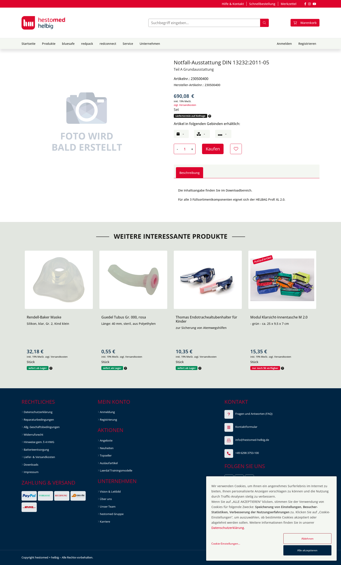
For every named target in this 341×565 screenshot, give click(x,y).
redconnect (108, 44)
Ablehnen (307, 538)
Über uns (106, 499)
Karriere (105, 521)
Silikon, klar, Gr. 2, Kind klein (48, 324)
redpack (87, 44)
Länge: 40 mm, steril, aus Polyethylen (128, 324)
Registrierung (108, 420)
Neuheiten (107, 448)
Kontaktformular (246, 427)
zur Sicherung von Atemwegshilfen (201, 328)
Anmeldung (107, 412)
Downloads (31, 465)
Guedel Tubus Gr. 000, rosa (123, 317)
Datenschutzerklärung (38, 412)
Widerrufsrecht (33, 435)
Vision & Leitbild (110, 491)
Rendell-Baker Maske (44, 317)
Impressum (31, 472)
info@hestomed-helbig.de (252, 440)
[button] (209, 116)
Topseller (106, 455)
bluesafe (68, 44)
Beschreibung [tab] (189, 173)
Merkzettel (288, 4)
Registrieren (307, 44)
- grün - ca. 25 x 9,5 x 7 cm (269, 324)
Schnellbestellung (262, 4)
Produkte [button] (48, 44)
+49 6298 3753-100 (247, 453)
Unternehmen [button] (150, 44)
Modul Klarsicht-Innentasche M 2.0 (279, 317)
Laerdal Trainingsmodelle (116, 470)
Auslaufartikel (109, 463)
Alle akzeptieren (307, 550)
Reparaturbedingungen (39, 420)
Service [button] (128, 44)
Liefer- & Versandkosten (39, 457)
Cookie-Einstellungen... (225, 543)
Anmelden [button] (284, 44)
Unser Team (107, 506)
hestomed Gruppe (112, 514)
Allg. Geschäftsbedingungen (42, 427)
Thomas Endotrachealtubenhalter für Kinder (206, 319)
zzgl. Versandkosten (185, 105)
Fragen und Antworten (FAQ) (253, 414)
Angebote (106, 440)
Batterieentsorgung (36, 450)
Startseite (28, 44)
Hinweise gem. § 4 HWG (39, 442)
